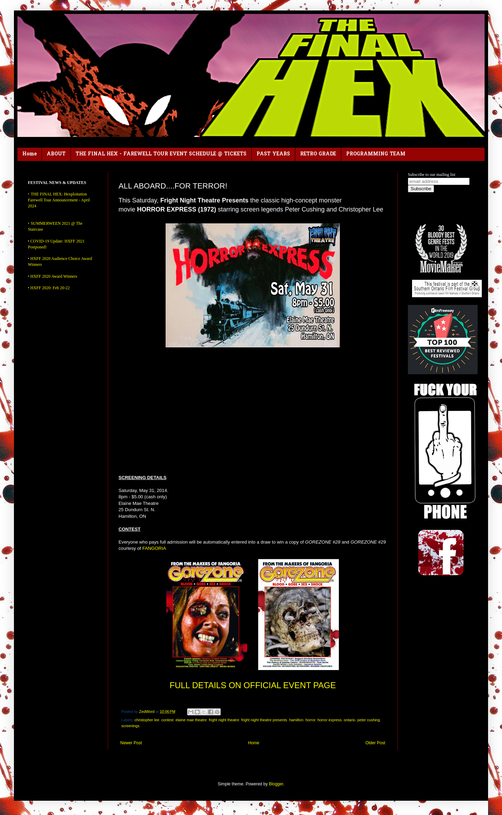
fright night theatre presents (264, 720)
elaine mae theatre (190, 720)
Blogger (276, 784)
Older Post (375, 742)
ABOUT (56, 154)
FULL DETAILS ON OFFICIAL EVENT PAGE (253, 685)
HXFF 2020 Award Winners (53, 276)
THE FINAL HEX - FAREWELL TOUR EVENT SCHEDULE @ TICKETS (161, 154)
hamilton (296, 720)
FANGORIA (154, 548)
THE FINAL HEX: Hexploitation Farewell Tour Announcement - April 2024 (59, 200)
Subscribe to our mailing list (431, 174)
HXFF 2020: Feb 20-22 (50, 287)
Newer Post (131, 742)
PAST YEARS (273, 154)
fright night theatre (224, 720)
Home (29, 154)
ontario (349, 720)
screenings (130, 726)
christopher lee (147, 720)
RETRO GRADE (318, 154)
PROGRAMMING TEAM (375, 154)
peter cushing (368, 720)
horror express (329, 720)
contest (167, 720)
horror (310, 720)
